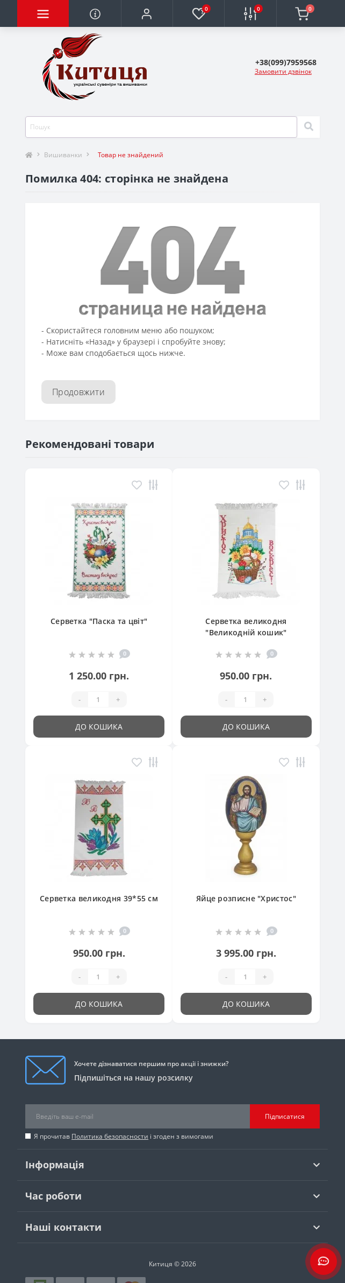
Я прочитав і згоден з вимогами (123, 1136)
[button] (146, 13)
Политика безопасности (109, 1136)
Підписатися (285, 1116)
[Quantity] (98, 699)
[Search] (308, 127)
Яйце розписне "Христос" (246, 898)
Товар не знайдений (130, 154)
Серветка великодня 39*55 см (99, 898)
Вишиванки (63, 154)
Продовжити (78, 392)
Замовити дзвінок (283, 71)
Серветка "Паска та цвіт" (99, 621)
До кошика (99, 726)
